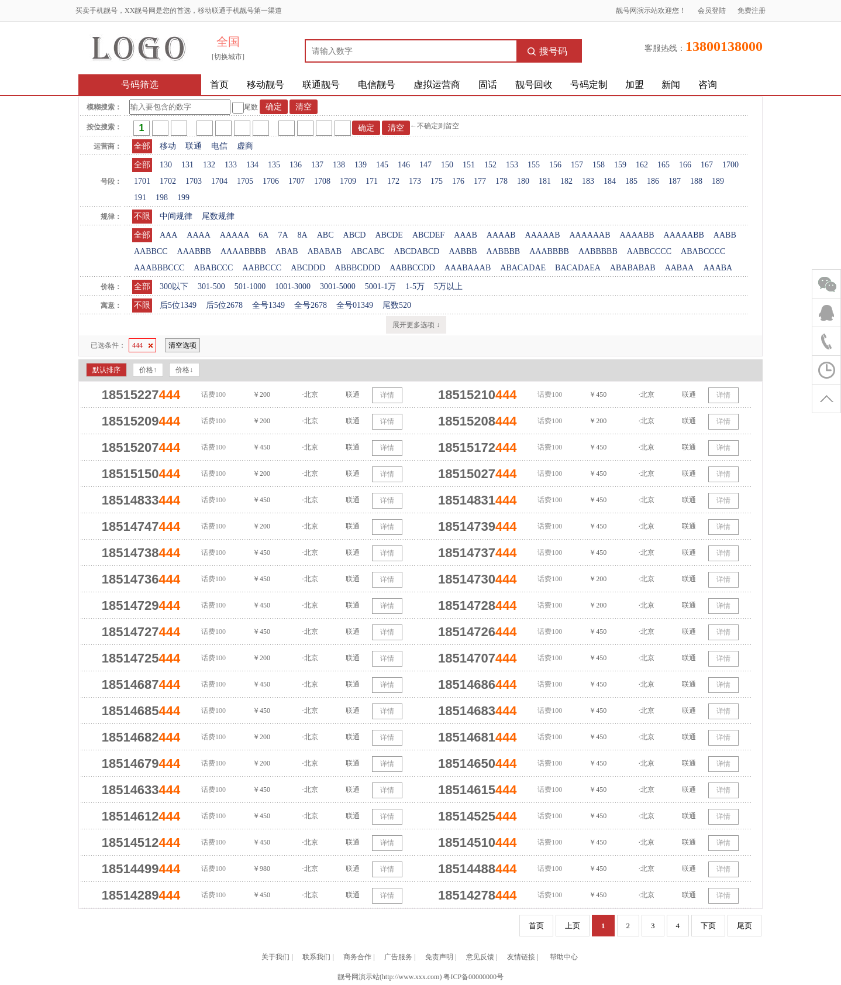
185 (631, 181)
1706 (271, 181)
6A (263, 235)
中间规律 (176, 216)
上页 (572, 925)
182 (566, 181)
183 (588, 181)
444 (142, 345)
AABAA (679, 267)
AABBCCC (261, 267)
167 (707, 164)
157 (577, 164)
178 (501, 181)
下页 (708, 925)
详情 (387, 395)
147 (425, 164)
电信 (219, 146)
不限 (142, 216)
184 (610, 181)
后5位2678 (224, 305)
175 (436, 181)
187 (674, 181)
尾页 (744, 925)
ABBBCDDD (357, 267)
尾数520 (396, 305)
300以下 (174, 286)
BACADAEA (578, 267)
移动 (168, 146)
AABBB (463, 251)
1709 (348, 181)
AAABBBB (549, 251)
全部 (142, 146)
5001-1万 (381, 286)
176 (458, 181)
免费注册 (751, 10)
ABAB (286, 251)
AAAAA (235, 235)
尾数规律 (218, 216)
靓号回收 (534, 85)
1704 (219, 181)
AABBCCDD (412, 267)
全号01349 (354, 305)
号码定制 (589, 85)
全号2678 (310, 305)
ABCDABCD (417, 251)
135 (274, 164)
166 (685, 164)
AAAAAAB (589, 235)
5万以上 (448, 286)
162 (642, 164)
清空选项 (182, 345)
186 (653, 181)
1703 (193, 181)
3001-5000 (338, 286)
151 (469, 164)
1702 (168, 181)
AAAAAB (542, 235)
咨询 (707, 85)
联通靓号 (321, 85)
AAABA (717, 267)
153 (512, 164)
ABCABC (368, 251)
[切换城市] (228, 57)
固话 (487, 85)
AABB (725, 235)
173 (415, 181)
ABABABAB (633, 267)
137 (317, 164)
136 (295, 164)
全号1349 (268, 305)
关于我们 (275, 957)
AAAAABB (684, 235)
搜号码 (547, 51)
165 (663, 164)
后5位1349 (178, 305)
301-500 (211, 286)
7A (283, 235)
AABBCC (151, 251)
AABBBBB (598, 251)
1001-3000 (293, 286)
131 (187, 164)
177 (480, 181)
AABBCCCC (649, 251)
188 (696, 181)
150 (447, 164)
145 (382, 164)
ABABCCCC (703, 251)
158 (598, 164)
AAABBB (194, 251)
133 (231, 164)
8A (303, 235)
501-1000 (250, 286)
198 (162, 197)
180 (523, 181)
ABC (325, 235)
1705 (245, 181)
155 (534, 164)
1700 (730, 164)
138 (339, 164)
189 (718, 181)
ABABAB (325, 251)
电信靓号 (376, 85)
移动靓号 (265, 85)
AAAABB (636, 235)
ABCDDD (308, 267)
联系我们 (316, 957)
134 (252, 164)
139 (360, 164)
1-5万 (415, 286)
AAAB (465, 235)
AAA (168, 235)
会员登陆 (712, 10)
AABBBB (504, 251)
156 (555, 164)
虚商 (245, 146)
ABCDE (388, 235)
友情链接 (521, 957)
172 (393, 181)
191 (140, 197)
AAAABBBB (243, 251)
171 (372, 181)
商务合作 (357, 957)
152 (490, 164)
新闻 (670, 85)
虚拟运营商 (436, 85)
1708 (322, 181)
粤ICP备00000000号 (473, 977)
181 (545, 181)
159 (620, 164)
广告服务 (398, 957)
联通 (193, 146)
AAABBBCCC (159, 267)
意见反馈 (480, 957)
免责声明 (439, 957)
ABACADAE (523, 267)
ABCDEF (428, 235)
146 (404, 164)
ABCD (354, 235)
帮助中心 (564, 957)
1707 (296, 181)
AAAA (198, 235)
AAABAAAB (467, 267)
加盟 (634, 85)
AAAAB (501, 235)
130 (166, 164)
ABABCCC (213, 267)
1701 (142, 181)
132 (209, 164)
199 (183, 197)
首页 (219, 85)
